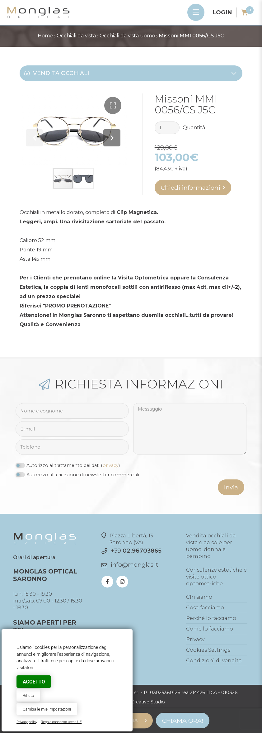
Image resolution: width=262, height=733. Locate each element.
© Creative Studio (145, 702)
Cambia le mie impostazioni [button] (47, 709)
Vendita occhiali (130, 73)
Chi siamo (199, 597)
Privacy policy (26, 722)
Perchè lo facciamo (211, 618)
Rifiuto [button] (28, 695)
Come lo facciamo (209, 629)
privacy (110, 465)
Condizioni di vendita (214, 661)
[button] (112, 105)
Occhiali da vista (76, 36)
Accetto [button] (34, 682)
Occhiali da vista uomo (127, 36)
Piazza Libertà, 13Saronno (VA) (127, 538)
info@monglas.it (134, 564)
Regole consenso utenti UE (61, 722)
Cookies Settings (208, 650)
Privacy (195, 639)
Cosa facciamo (205, 608)
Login (222, 12)
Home (45, 36)
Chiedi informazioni (190, 187)
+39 (136, 550)
